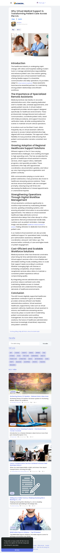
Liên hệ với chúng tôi (43, 547)
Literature (22, 359)
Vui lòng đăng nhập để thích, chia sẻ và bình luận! (25, 331)
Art (11, 353)
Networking (39, 359)
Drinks (38, 353)
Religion (18, 362)
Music (30, 359)
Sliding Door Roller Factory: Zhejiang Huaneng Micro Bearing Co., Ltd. (27, 499)
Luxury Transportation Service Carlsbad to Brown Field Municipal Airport (28, 464)
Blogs (13, 19)
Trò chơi (26, 356)
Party (11, 362)
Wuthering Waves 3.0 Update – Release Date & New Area (29, 396)
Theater (42, 362)
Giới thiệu (34, 545)
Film (44, 353)
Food (18, 356)
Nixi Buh (19, 22)
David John (14, 437)
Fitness (12, 356)
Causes (17, 353)
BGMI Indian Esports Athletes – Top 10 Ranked (25, 532)
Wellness (12, 365)
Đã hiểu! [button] (17, 550)
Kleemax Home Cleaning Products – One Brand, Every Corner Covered (28, 430)
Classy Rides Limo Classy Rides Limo (20, 471)
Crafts (24, 353)
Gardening (34, 356)
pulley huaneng (15, 505)
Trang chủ (13, 359)
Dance (31, 353)
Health (20, 19)
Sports (35, 362)
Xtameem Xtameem (16, 402)
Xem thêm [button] (15, 545)
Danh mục (35, 549)
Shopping (27, 362)
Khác (47, 359)
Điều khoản (41, 545)
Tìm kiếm (45, 343)
